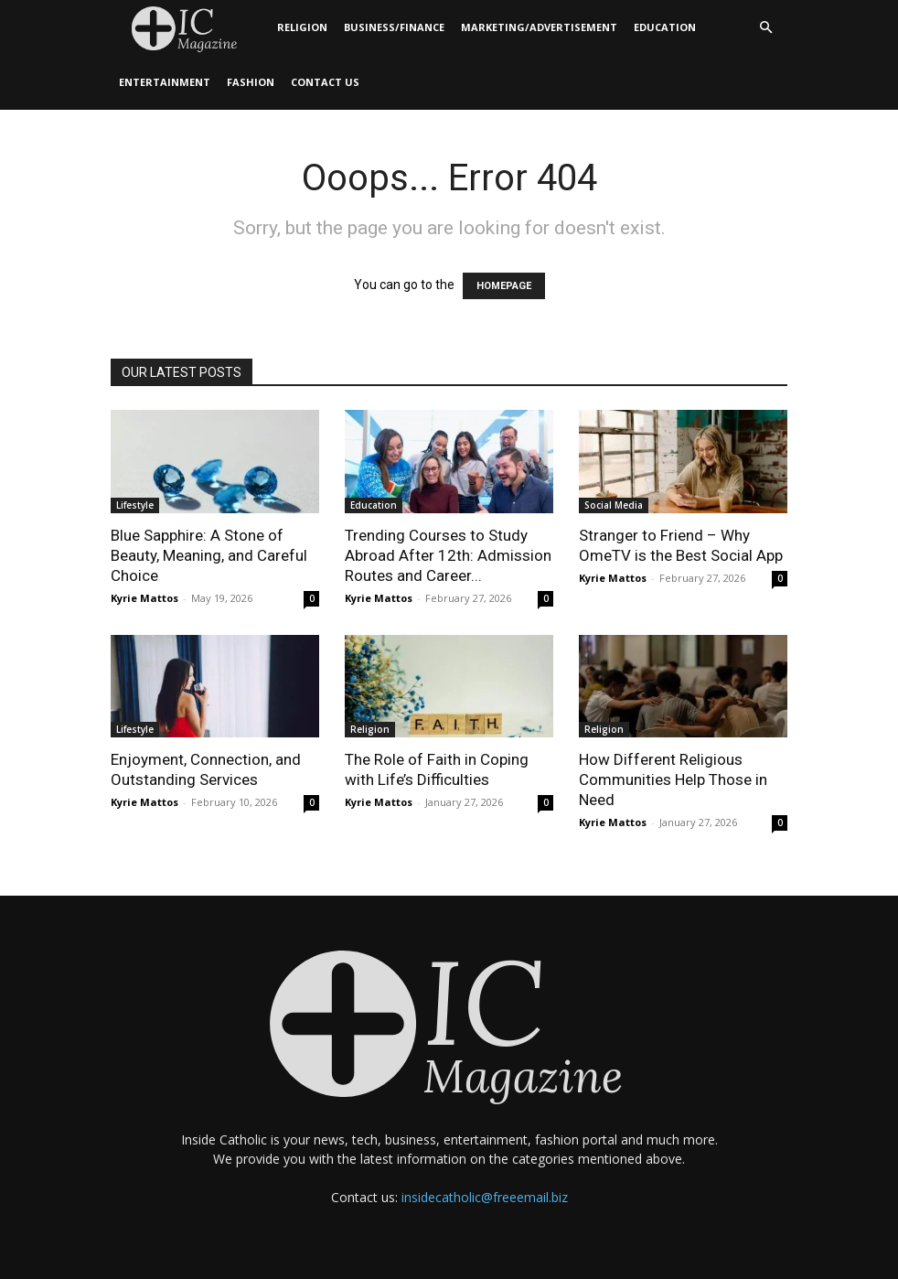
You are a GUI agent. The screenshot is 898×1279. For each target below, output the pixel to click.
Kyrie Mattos (144, 598)
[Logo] (190, 28)
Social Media (613, 505)
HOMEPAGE (503, 286)
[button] (765, 28)
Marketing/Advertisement (539, 27)
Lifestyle (135, 505)
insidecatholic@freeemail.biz (484, 1197)
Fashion (250, 82)
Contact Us (325, 82)
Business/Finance (394, 27)
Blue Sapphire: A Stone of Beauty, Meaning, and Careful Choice (209, 555)
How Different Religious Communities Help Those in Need (673, 779)
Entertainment (164, 82)
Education (665, 27)
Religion (302, 27)
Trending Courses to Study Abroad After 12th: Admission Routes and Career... (448, 555)
